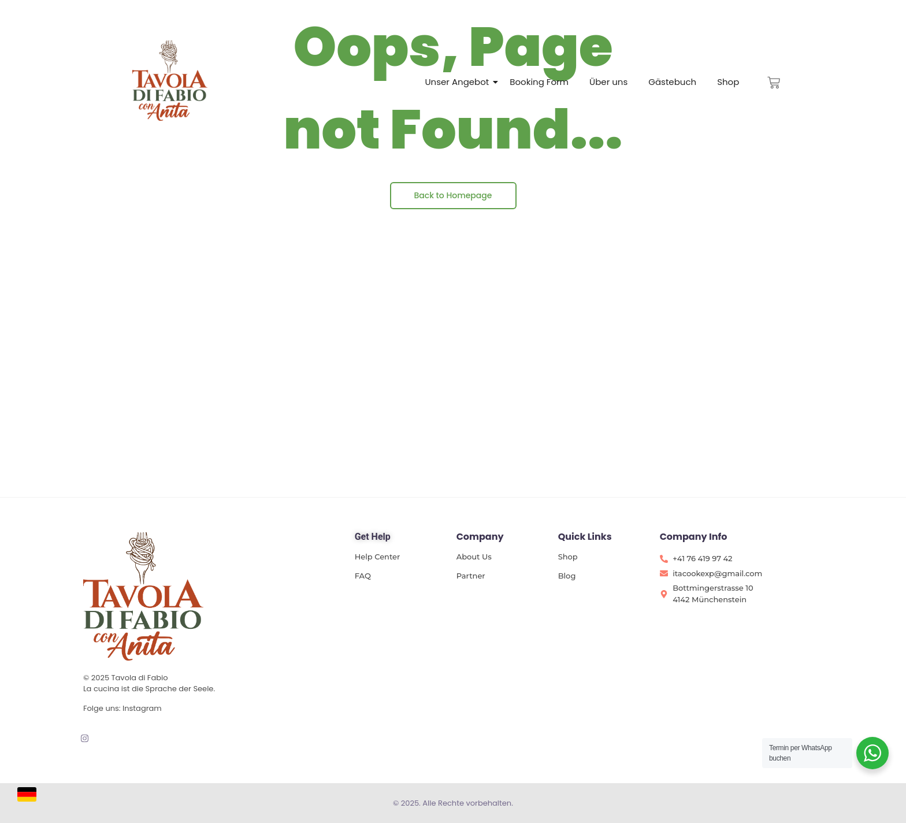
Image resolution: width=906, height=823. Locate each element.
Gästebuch (672, 82)
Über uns (608, 82)
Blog (567, 575)
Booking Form (539, 82)
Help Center (377, 556)
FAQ (363, 575)
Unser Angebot (457, 82)
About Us (474, 556)
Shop (728, 82)
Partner (470, 575)
